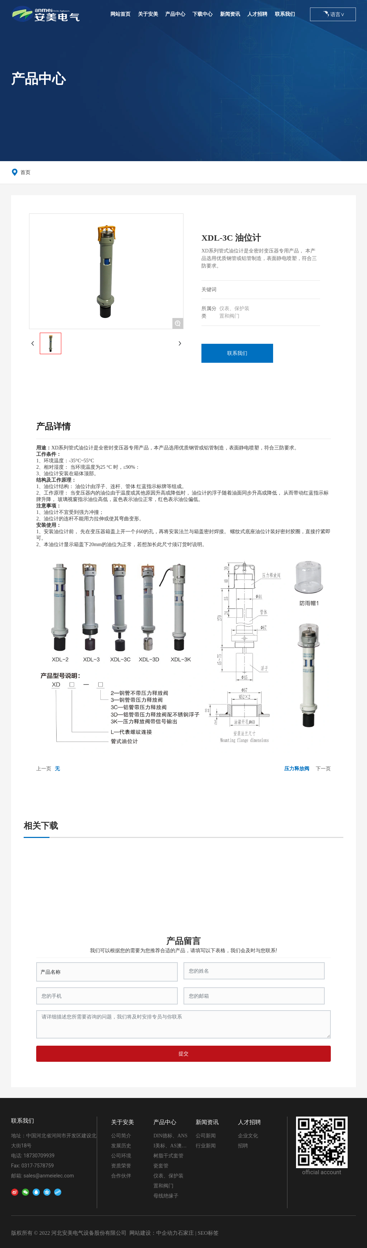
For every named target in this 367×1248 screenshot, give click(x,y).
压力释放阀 (296, 768)
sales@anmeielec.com (49, 1176)
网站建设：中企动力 (153, 1233)
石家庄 (186, 1233)
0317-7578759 (38, 1166)
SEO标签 (207, 1233)
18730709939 (39, 1155)
